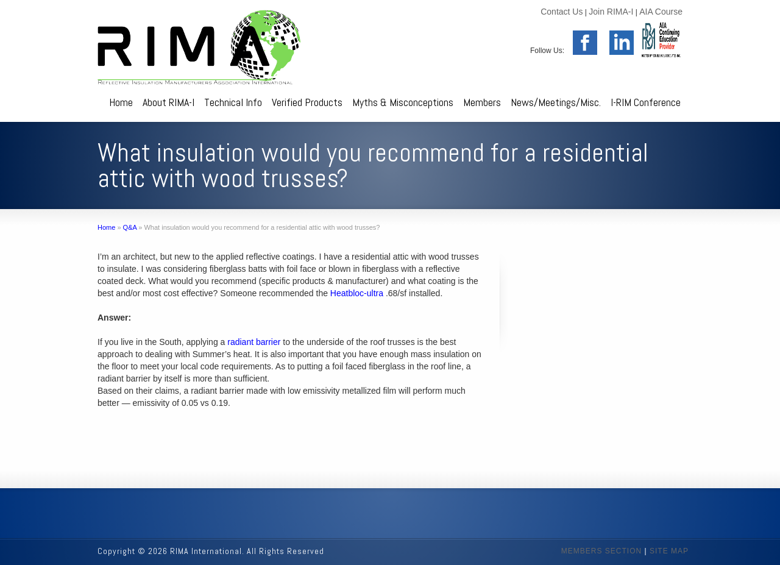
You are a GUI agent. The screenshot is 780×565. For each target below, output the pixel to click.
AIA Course (660, 11)
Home (121, 102)
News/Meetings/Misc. (556, 102)
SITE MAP (669, 551)
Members (482, 102)
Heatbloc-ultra (356, 293)
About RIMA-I (168, 102)
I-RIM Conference (646, 102)
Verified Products (307, 102)
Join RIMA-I (611, 11)
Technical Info (233, 102)
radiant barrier (253, 342)
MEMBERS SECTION (601, 551)
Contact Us (562, 11)
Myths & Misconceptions (402, 102)
